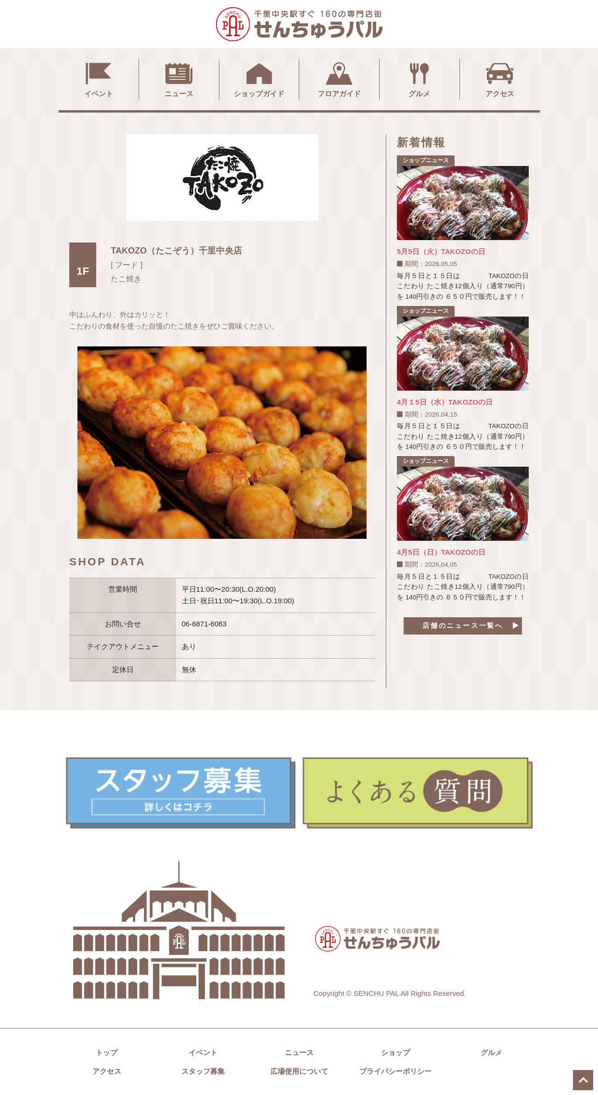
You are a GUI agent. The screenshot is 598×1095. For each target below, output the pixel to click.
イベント (98, 78)
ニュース (179, 78)
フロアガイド (339, 78)
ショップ (395, 1052)
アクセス (499, 78)
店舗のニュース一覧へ (463, 626)
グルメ (419, 78)
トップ (106, 1052)
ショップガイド (259, 78)
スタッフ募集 (203, 1071)
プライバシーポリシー (395, 1071)
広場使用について (299, 1071)
